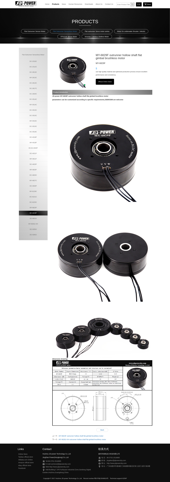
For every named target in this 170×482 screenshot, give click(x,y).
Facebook (22, 468)
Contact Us (109, 4)
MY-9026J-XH (33, 224)
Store (147, 4)
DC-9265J (33, 235)
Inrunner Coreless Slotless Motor (97, 37)
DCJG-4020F (33, 148)
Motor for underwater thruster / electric (131, 31)
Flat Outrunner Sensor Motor (34, 31)
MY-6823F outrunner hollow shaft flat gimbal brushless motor (81, 436)
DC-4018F (33, 137)
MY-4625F (33, 170)
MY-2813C (33, 77)
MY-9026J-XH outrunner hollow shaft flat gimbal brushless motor (82, 439)
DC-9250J (33, 229)
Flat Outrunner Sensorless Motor (65, 31)
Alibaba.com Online (25, 460)
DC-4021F (33, 153)
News (64, 4)
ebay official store (24, 465)
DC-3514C (33, 99)
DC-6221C (33, 197)
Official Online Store (105, 82)
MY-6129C (33, 191)
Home (47, 4)
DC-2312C (33, 67)
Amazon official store (26, 463)
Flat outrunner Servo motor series (97, 31)
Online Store (23, 454)
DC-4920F (33, 186)
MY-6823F (33, 207)
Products (55, 4)
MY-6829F (33, 213)
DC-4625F (33, 164)
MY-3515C (33, 121)
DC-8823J (33, 218)
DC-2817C (33, 88)
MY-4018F (33, 142)
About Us (99, 4)
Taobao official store (25, 457)
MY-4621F (33, 159)
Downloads (89, 4)
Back (102, 430)
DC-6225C (33, 202)
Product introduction (60, 92)
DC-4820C (33, 175)
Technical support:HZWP (118, 478)
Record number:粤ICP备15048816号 (95, 478)
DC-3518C (33, 132)
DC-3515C (33, 110)
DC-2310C (33, 61)
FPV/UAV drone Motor (69, 37)
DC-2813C (33, 72)
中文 (138, 4)
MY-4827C (33, 180)
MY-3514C (33, 105)
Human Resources (75, 4)
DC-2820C (33, 94)
